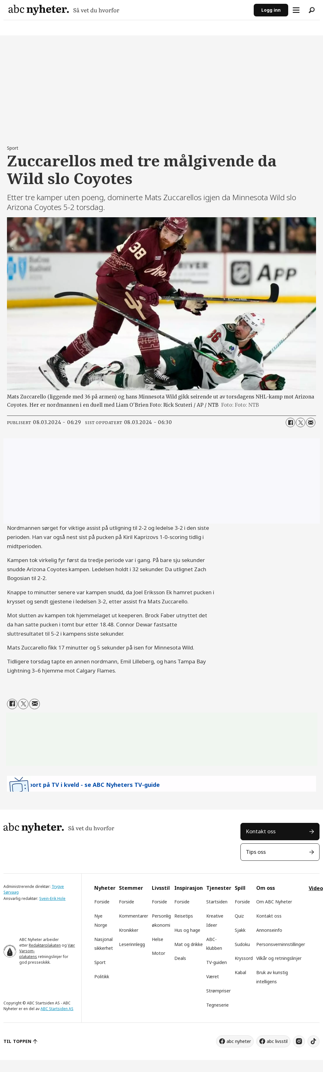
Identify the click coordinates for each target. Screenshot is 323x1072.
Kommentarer (133, 916)
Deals (180, 958)
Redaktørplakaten (45, 945)
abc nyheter (239, 1041)
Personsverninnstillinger (280, 944)
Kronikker (128, 930)
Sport (100, 962)
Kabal (240, 972)
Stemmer (131, 887)
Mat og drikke (188, 944)
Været (212, 976)
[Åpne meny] (296, 10)
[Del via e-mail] (310, 422)
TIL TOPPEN (17, 1041)
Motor (158, 953)
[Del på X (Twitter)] (300, 422)
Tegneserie (217, 1005)
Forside (101, 902)
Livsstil (161, 887)
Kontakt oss (261, 831)
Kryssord (244, 958)
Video (316, 888)
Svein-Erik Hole (52, 898)
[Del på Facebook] (290, 422)
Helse (157, 939)
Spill (240, 887)
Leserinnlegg (132, 944)
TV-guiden (216, 962)
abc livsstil (277, 1041)
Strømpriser (218, 991)
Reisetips (183, 916)
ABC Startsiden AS (56, 1008)
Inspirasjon (188, 887)
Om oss (265, 887)
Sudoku (242, 944)
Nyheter (104, 887)
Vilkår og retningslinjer (278, 958)
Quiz (239, 916)
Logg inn (271, 10)
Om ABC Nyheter (274, 902)
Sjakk (240, 930)
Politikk (101, 976)
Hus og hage (187, 930)
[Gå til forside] (64, 10)
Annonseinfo (269, 930)
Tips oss (256, 851)
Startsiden (216, 902)
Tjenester (218, 887)
